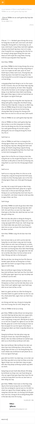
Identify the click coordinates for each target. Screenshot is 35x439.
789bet (9, 40)
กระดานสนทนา (6, 9)
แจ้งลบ (31, 25)
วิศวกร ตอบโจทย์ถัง (19, 9)
